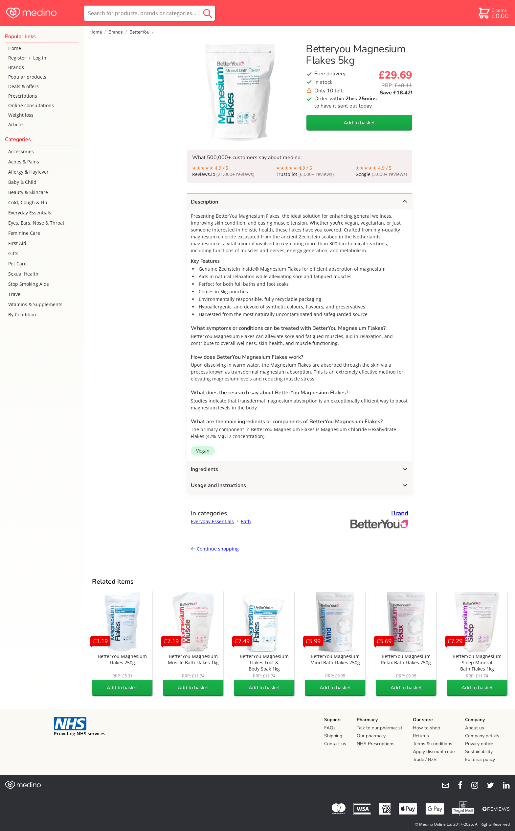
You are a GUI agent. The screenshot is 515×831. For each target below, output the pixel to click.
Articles (16, 124)
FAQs (330, 728)
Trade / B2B (425, 759)
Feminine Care (24, 233)
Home (14, 48)
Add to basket (359, 122)
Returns (421, 736)
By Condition (22, 314)
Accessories (21, 151)
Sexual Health (23, 274)
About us (474, 728)
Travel (15, 294)
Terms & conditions (432, 744)
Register (17, 58)
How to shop (426, 728)
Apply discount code (434, 751)
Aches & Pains (23, 162)
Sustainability (479, 751)
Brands (16, 67)
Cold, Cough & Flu (27, 202)
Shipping (333, 736)
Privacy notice (479, 744)
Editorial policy (480, 759)
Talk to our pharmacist (379, 728)
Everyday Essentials (29, 212)
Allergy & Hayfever (28, 172)
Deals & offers (23, 86)
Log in (39, 58)
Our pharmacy (371, 736)
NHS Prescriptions (375, 744)
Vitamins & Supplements (35, 304)
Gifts (13, 253)
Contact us (335, 744)
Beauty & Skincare (28, 192)
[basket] (493, 13)
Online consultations (31, 105)
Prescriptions (22, 96)
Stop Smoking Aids (28, 284)
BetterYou (139, 32)
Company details (482, 736)
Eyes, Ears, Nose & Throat (36, 223)
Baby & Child (22, 182)
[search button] (207, 13)
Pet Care (17, 263)
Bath (246, 521)
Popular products (27, 77)
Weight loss (21, 115)
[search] (149, 13)
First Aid (17, 243)
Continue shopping (215, 549)
